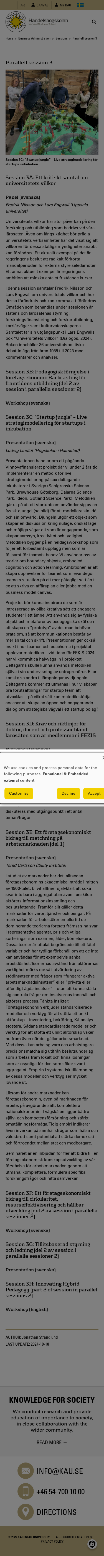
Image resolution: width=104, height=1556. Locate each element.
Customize (19, 793)
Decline (68, 793)
